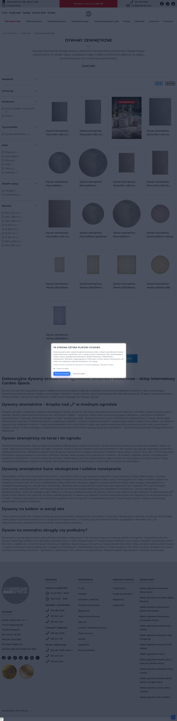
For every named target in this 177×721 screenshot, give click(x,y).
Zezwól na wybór (79, 374)
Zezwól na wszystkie (62, 374)
